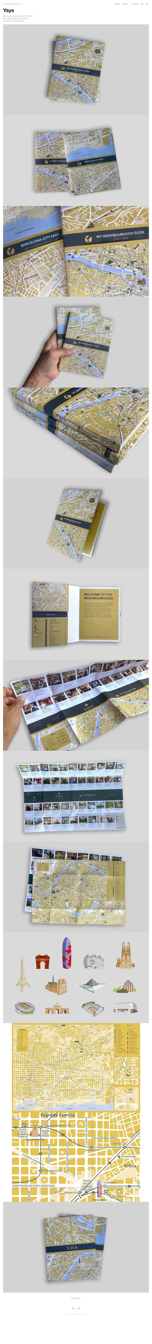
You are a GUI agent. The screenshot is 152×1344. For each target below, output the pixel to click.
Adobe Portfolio (80, 1314)
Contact (135, 4)
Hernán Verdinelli (13, 3)
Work (117, 4)
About (125, 4)
